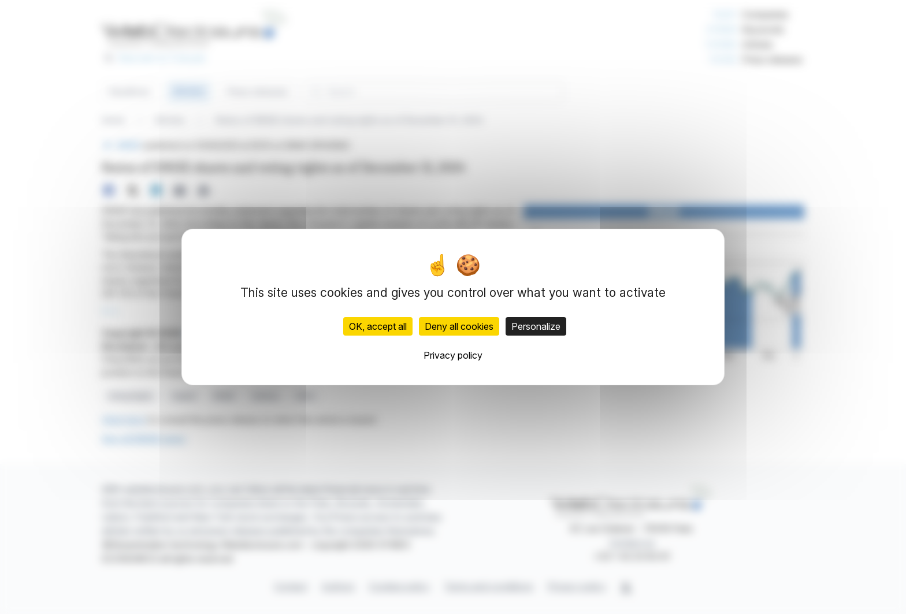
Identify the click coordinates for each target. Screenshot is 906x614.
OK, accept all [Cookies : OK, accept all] (378, 326)
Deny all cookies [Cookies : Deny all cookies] (459, 326)
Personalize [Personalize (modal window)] (535, 326)
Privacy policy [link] (453, 355)
